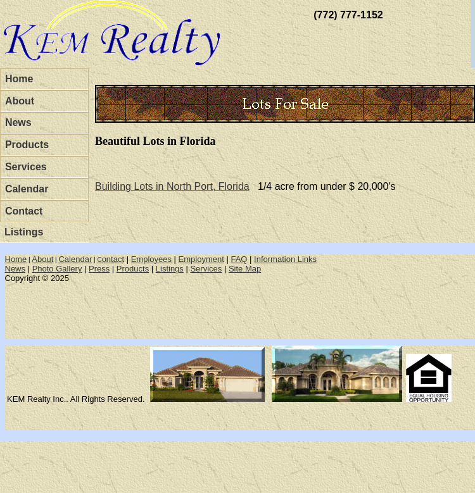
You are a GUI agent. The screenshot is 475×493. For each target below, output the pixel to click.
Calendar (26, 189)
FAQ (239, 259)
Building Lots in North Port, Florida (172, 186)
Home (19, 78)
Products (27, 144)
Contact (24, 211)
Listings (23, 232)
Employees (151, 259)
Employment (201, 259)
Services (26, 166)
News (18, 122)
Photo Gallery (57, 268)
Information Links (285, 259)
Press (99, 268)
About (19, 101)
